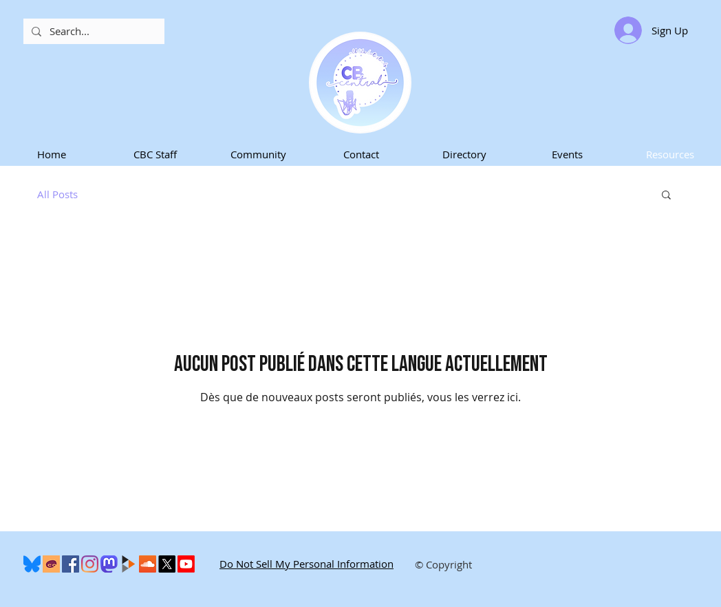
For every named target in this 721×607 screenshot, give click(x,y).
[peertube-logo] (128, 564)
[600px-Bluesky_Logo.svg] (32, 564)
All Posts (57, 194)
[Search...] (93, 31)
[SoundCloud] (147, 564)
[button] (154, 154)
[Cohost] (51, 564)
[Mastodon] (109, 564)
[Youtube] (186, 564)
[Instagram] (89, 564)
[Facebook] (70, 564)
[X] (166, 564)
